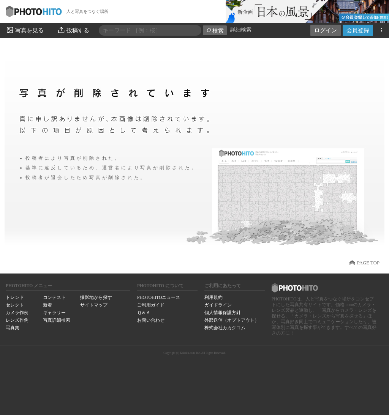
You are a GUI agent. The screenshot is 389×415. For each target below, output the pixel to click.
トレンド (15, 297)
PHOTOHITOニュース (158, 297)
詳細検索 (240, 30)
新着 (47, 305)
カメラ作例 (17, 312)
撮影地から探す (96, 297)
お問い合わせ (150, 320)
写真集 (12, 327)
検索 (215, 30)
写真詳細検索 (56, 320)
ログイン (325, 30)
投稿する (73, 30)
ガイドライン (218, 305)
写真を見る (25, 30)
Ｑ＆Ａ (143, 312)
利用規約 (213, 297)
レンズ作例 (17, 320)
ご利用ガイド (150, 305)
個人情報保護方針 (222, 312)
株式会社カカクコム (224, 327)
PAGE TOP (368, 263)
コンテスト (54, 297)
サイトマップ (94, 305)
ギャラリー (54, 312)
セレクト (15, 305)
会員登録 (357, 30)
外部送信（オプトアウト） (231, 320)
